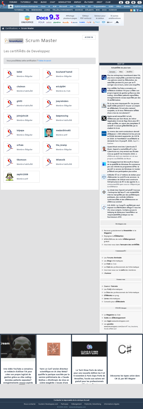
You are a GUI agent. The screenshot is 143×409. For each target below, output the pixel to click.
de (114, 318)
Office (118, 7)
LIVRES (47, 10)
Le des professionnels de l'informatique (121, 267)
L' (107, 273)
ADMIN (89, 37)
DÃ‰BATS (89, 10)
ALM (54, 7)
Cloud (43, 7)
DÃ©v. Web (80, 7)
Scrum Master (27, 28)
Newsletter (64, 2)
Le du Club (112, 315)
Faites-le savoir (44, 61)
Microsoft (63, 7)
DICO (104, 10)
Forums (13, 2)
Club (107, 2)
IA (49, 7)
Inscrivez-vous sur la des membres (120, 270)
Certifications (11, 28)
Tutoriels (25, 2)
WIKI (98, 10)
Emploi (77, 2)
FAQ (36, 2)
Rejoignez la (113, 236)
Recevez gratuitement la (118, 231)
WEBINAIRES (36, 10)
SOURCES (79, 10)
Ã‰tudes (89, 2)
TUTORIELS (18, 10)
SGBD (111, 7)
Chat (52, 2)
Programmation (100, 7)
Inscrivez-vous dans (121, 245)
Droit (99, 2)
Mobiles (127, 7)
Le (107, 264)
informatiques (112, 299)
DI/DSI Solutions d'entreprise (26, 7)
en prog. (111, 296)
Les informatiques (113, 261)
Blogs (43, 2)
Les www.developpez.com (116, 321)
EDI (89, 7)
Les (113, 258)
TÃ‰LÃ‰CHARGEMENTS (62, 10)
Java (71, 7)
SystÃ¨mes (137, 7)
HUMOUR (113, 10)
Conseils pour (114, 302)
